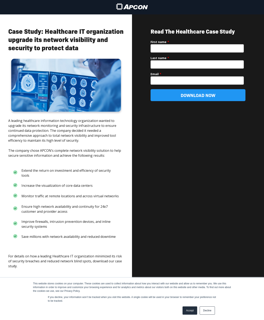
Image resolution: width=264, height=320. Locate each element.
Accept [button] (190, 310)
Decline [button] (207, 310)
